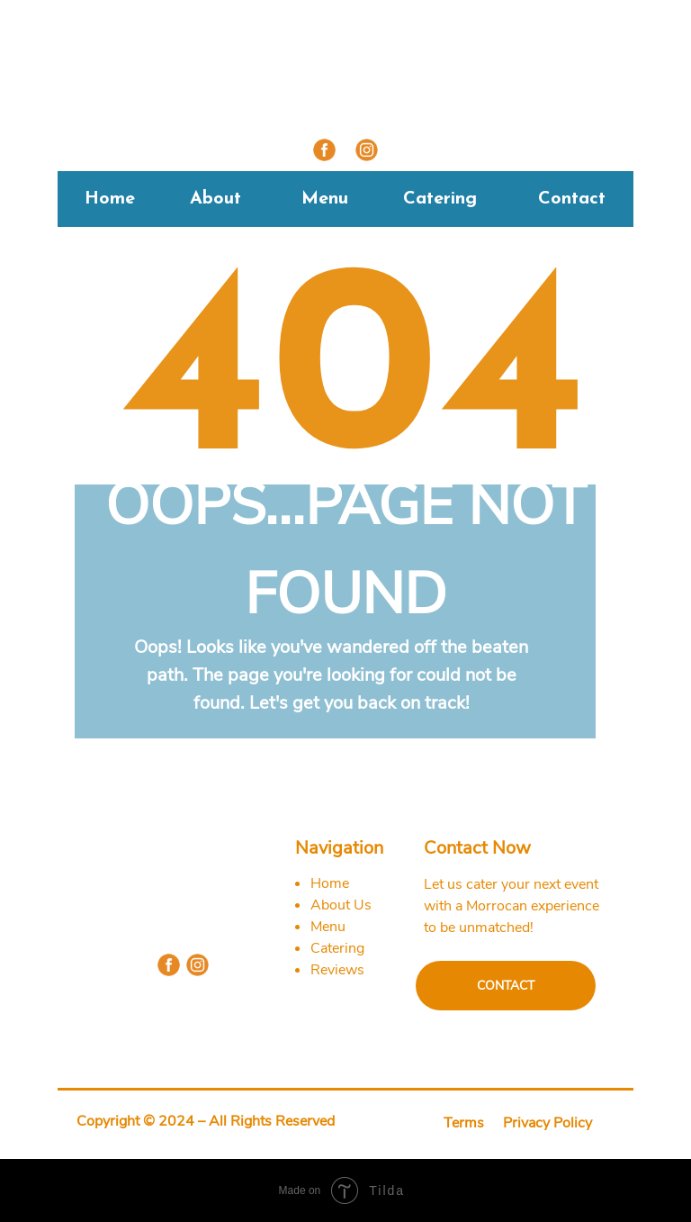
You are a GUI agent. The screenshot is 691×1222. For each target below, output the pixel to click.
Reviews (337, 970)
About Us (341, 905)
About (215, 199)
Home (110, 199)
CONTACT (505, 985)
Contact (572, 199)
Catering (440, 199)
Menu (324, 199)
